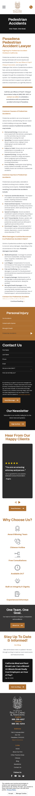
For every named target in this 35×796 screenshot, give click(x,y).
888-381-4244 (18, 724)
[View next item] (19, 502)
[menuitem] (17, 318)
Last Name (5, 354)
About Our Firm (17, 752)
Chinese (17, 758)
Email (4, 364)
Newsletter (17, 764)
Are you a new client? (8, 368)
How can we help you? (9, 373)
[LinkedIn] (19, 776)
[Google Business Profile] (23, 776)
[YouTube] (16, 776)
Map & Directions (17, 740)
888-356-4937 (18, 719)
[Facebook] (12, 776)
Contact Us (17, 767)
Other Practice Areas (17, 755)
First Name (5, 350)
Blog (17, 761)
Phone (4, 359)
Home (18, 748)
